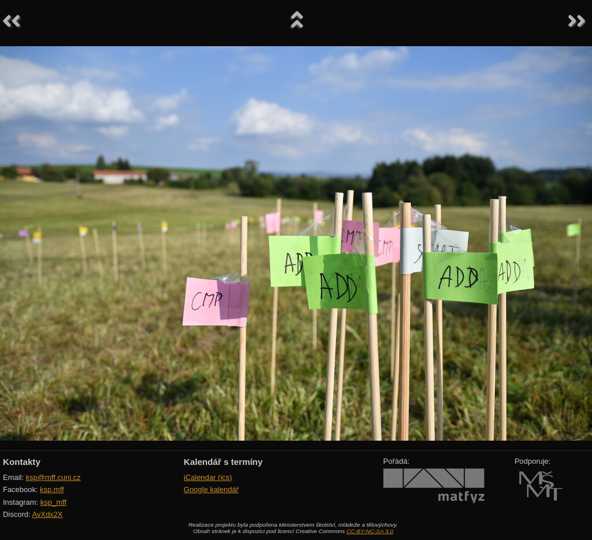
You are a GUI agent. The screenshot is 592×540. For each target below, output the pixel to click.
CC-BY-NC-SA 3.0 (369, 531)
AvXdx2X (47, 514)
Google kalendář (211, 489)
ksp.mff (52, 489)
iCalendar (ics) (208, 477)
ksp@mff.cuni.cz (53, 477)
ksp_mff (53, 502)
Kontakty (21, 462)
